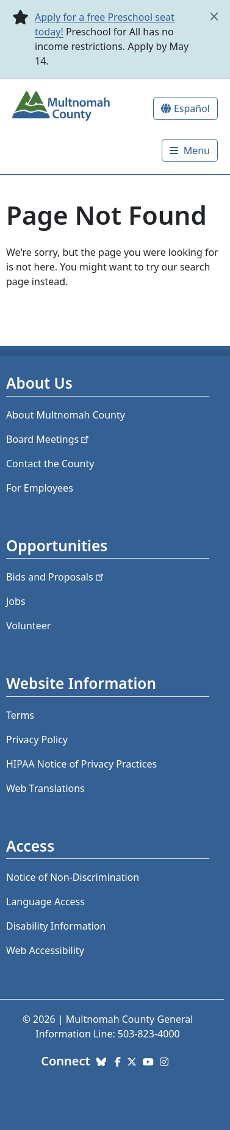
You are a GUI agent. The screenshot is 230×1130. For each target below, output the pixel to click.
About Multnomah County (65, 415)
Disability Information (56, 926)
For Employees (39, 488)
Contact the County (50, 463)
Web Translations (45, 788)
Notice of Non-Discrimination (72, 877)
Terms (20, 715)
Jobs (16, 601)
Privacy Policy (37, 739)
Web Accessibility (45, 950)
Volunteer (28, 625)
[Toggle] (190, 150)
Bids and (56, 577)
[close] (214, 16)
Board (48, 439)
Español (192, 108)
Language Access (45, 901)
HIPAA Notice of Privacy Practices (81, 764)
